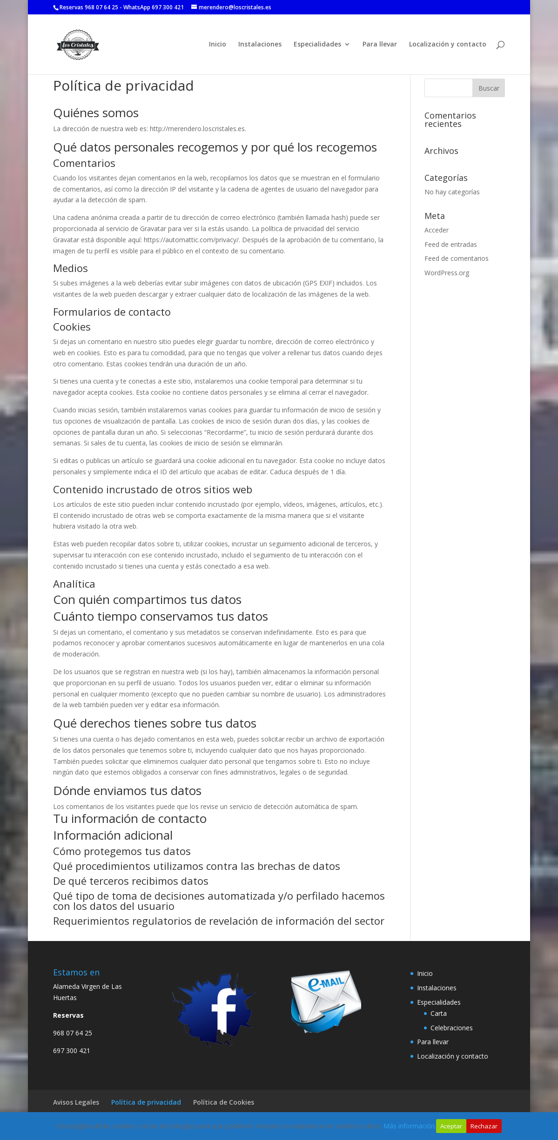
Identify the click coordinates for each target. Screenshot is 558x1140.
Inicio (217, 44)
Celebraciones (451, 1027)
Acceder (436, 229)
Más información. (409, 1125)
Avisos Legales (76, 1102)
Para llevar (380, 44)
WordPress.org (446, 272)
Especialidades (317, 44)
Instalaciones (260, 44)
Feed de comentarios (456, 258)
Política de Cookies (223, 1102)
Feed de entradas (450, 244)
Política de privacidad (146, 1102)
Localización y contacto (447, 44)
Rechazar (484, 1126)
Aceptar (451, 1126)
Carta (438, 1013)
